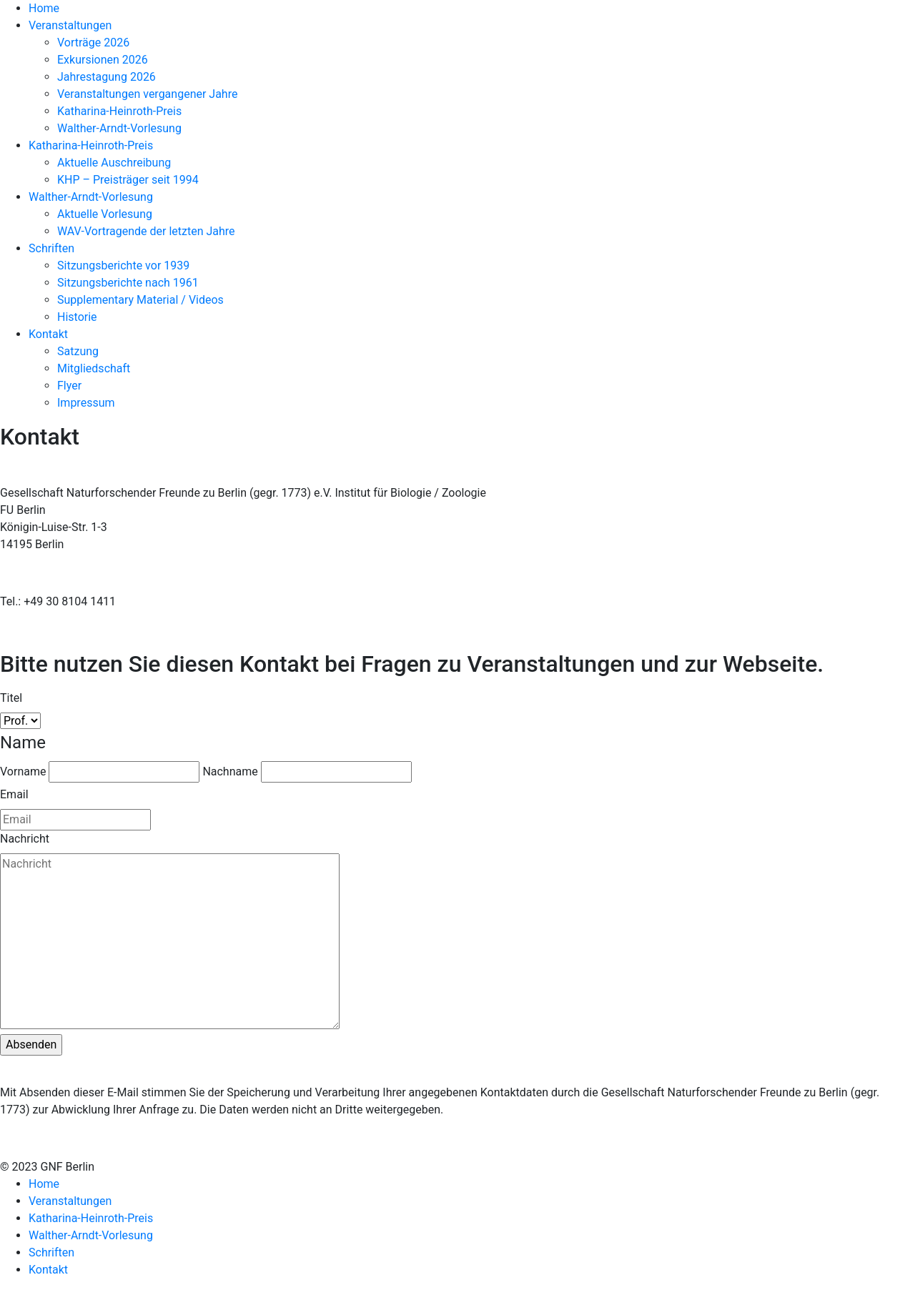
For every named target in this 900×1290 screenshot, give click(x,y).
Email (14, 794)
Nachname (229, 771)
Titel (11, 698)
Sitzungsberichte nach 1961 (128, 282)
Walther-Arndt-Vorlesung (119, 128)
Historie (77, 317)
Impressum (86, 403)
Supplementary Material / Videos (140, 300)
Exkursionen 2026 (102, 59)
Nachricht (24, 838)
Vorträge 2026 (93, 42)
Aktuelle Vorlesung (104, 214)
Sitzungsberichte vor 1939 (123, 265)
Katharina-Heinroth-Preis (119, 111)
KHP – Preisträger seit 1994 (128, 180)
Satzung (78, 351)
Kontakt (48, 334)
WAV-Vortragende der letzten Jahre (146, 231)
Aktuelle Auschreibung (114, 162)
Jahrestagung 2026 (106, 77)
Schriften (51, 248)
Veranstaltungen (70, 25)
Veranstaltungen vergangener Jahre (147, 94)
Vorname (23, 771)
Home (44, 8)
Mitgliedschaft (93, 368)
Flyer (69, 385)
